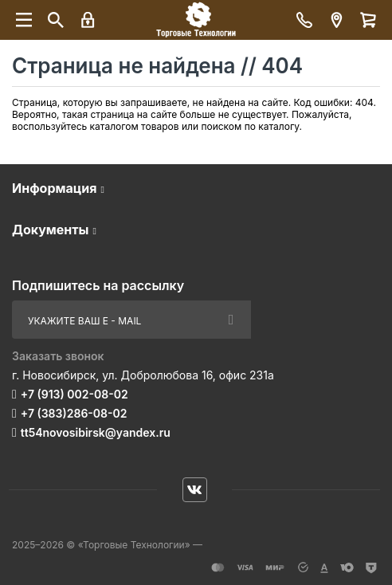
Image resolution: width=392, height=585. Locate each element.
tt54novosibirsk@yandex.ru (96, 432)
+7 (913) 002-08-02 (74, 394)
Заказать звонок (58, 356)
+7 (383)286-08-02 (74, 413)
